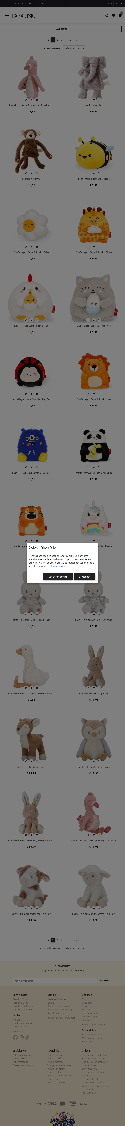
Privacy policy (58, 566)
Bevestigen (84, 576)
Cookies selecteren (58, 576)
